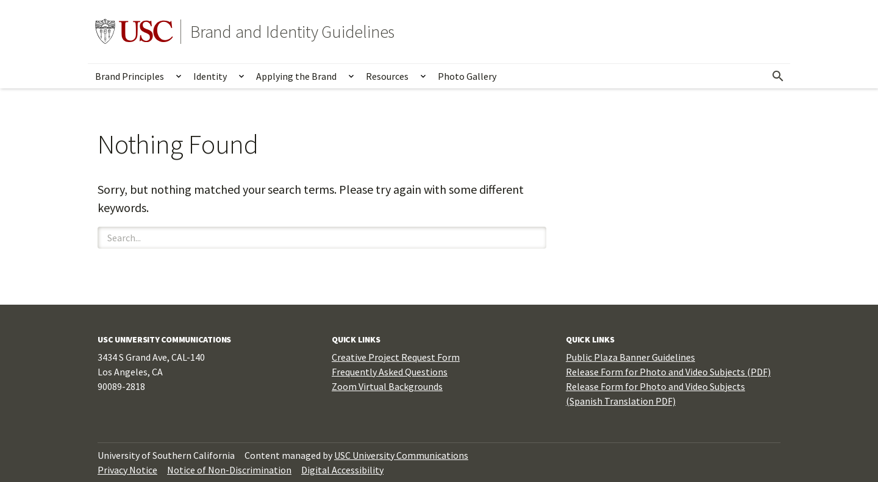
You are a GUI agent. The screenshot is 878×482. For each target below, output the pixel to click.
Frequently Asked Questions (390, 372)
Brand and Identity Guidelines (292, 32)
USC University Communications (401, 455)
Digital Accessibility (342, 470)
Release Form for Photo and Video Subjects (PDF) (668, 372)
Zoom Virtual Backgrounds (387, 386)
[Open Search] (778, 76)
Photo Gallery (467, 76)
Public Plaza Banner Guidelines (630, 357)
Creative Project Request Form (396, 357)
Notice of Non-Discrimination (229, 470)
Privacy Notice (127, 470)
